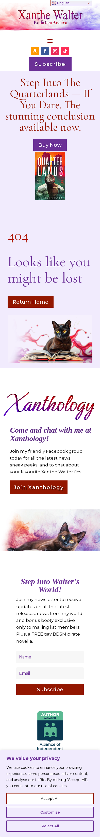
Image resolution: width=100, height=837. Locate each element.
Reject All (50, 826)
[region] (50, 793)
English (60, 3)
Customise (50, 812)
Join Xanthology (39, 487)
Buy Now (50, 145)
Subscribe (50, 64)
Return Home (30, 302)
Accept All (50, 798)
